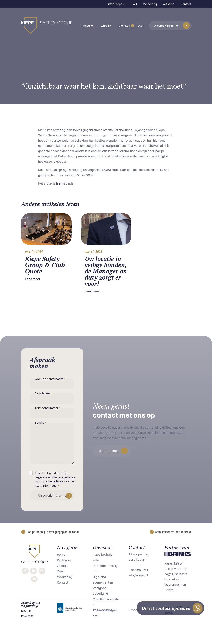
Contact (186, 4)
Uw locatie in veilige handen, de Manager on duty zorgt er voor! (106, 271)
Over (140, 25)
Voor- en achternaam (50, 379)
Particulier (87, 25)
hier (59, 183)
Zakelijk (106, 25)
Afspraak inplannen (166, 25)
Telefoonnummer (48, 408)
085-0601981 (109, 451)
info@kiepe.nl (116, 4)
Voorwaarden (103, 610)
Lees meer (32, 279)
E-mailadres (44, 393)
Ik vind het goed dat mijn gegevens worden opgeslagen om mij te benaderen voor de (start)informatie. (55, 479)
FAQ (134, 4)
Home (61, 554)
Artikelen (168, 4)
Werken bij (150, 4)
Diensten (124, 25)
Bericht (41, 422)
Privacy (134, 610)
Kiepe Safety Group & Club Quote (45, 265)
